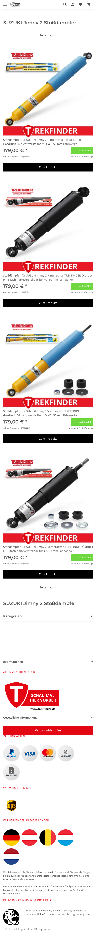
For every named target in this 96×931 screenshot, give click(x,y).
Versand (48, 929)
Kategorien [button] (12, 616)
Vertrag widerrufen (48, 730)
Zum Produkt (48, 167)
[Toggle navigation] (5, 2)
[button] (65, 4)
